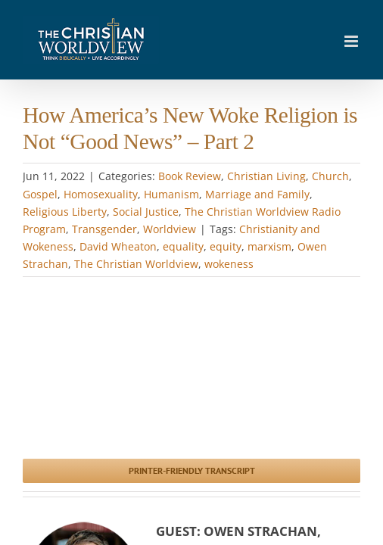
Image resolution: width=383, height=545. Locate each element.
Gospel (40, 194)
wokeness (229, 264)
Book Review (189, 176)
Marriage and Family (257, 194)
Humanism (171, 194)
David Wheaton (118, 246)
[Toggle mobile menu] (352, 41)
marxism (269, 246)
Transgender (104, 229)
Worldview (169, 229)
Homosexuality (101, 194)
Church (330, 176)
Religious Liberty (65, 211)
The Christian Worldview (136, 264)
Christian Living (266, 176)
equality (183, 246)
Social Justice (146, 211)
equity (225, 246)
